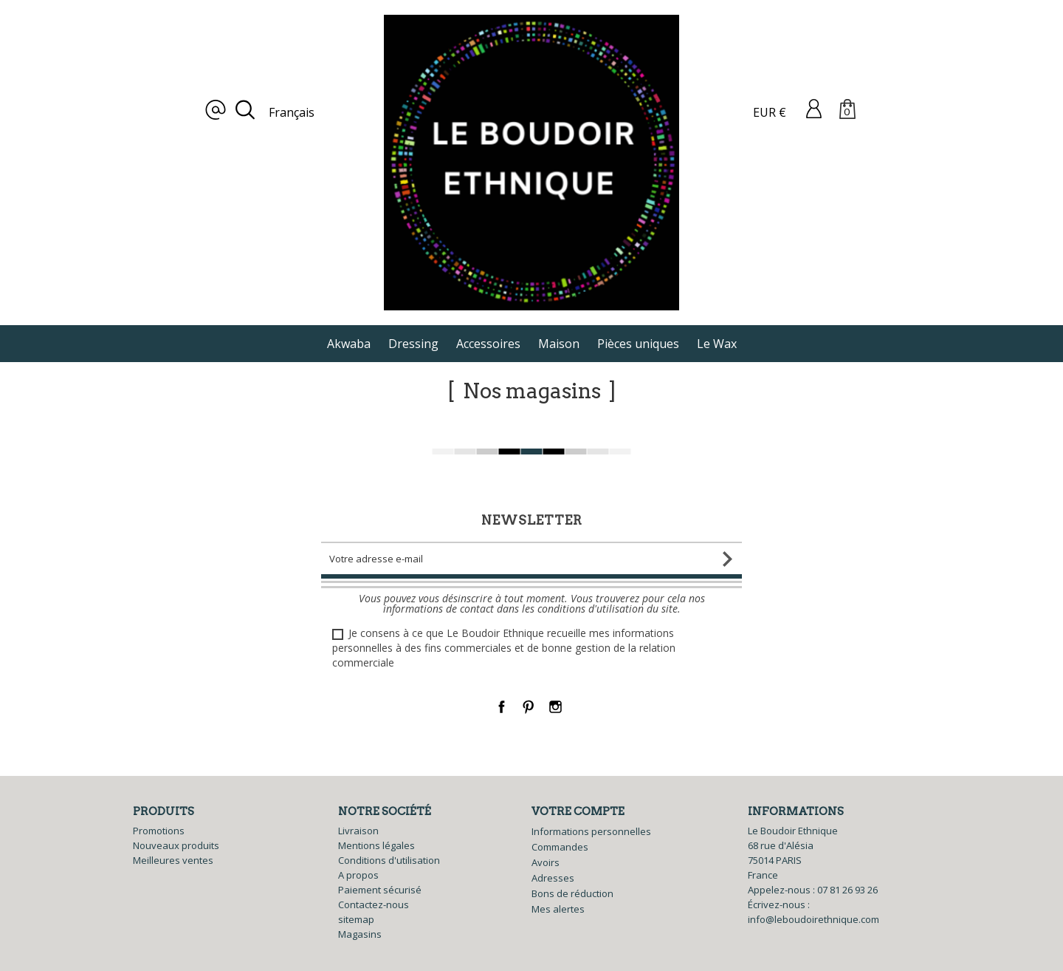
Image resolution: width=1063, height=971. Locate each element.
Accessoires (488, 343)
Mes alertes (558, 909)
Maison (558, 343)
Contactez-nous (373, 904)
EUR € (769, 112)
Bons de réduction (572, 893)
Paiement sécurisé (380, 889)
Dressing (413, 343)
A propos (358, 875)
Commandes (560, 847)
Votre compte (578, 811)
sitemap (356, 919)
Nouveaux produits (176, 845)
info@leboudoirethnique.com (813, 919)
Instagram (555, 706)
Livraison (358, 830)
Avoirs (546, 862)
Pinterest (529, 706)
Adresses (553, 878)
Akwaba (349, 343)
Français (291, 112)
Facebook (501, 706)
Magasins (360, 934)
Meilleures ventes (173, 860)
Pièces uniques (638, 343)
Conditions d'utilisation (389, 860)
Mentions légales (376, 845)
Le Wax (717, 343)
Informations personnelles (591, 831)
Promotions (159, 830)
